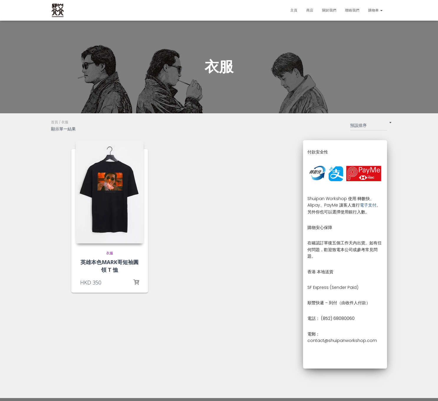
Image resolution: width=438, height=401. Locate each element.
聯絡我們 (352, 10)
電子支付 (368, 205)
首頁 (54, 122)
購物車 (375, 10)
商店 (309, 10)
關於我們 (329, 10)
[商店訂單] (368, 126)
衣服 (109, 253)
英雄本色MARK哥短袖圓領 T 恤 (109, 265)
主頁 (293, 10)
